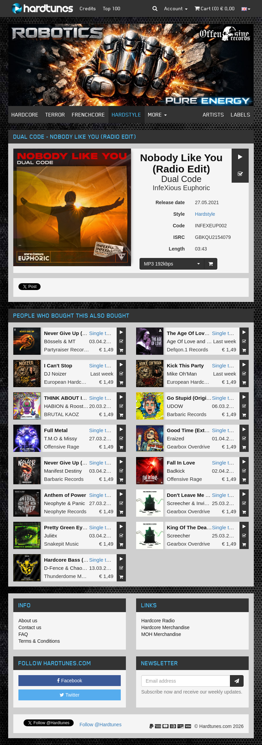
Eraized (175, 438)
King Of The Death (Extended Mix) (208, 527)
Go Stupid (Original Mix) (196, 398)
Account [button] (176, 8)
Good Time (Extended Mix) (199, 430)
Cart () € (214, 8)
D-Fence (54, 568)
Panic (78, 503)
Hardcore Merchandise (165, 627)
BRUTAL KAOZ (61, 414)
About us (27, 620)
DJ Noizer (55, 374)
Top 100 (111, 8)
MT (72, 341)
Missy (70, 438)
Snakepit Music (61, 544)
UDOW (175, 406)
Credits (88, 8)
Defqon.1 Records (187, 349)
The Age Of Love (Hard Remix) (204, 333)
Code (179, 225)
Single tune (102, 333)
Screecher (178, 503)
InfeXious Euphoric (181, 188)
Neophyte (55, 503)
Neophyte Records (65, 511)
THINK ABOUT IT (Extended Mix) (83, 398)
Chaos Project (86, 568)
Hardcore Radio (158, 620)
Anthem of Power (65, 495)
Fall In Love (181, 463)
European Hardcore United (74, 382)
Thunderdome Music (67, 576)
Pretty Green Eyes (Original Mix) (83, 527)
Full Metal (56, 430)
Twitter (69, 695)
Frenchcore (88, 114)
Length (177, 249)
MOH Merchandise (161, 634)
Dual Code (181, 179)
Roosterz (80, 406)
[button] (155, 8)
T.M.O (51, 438)
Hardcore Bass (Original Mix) (79, 560)
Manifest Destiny (63, 471)
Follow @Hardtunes (100, 724)
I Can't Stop (58, 365)
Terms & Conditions (39, 641)
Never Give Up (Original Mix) (78, 333)
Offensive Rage (61, 447)
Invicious (206, 503)
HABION (54, 406)
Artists (213, 114)
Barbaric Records (186, 414)
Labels (240, 114)
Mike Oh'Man (182, 374)
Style (179, 214)
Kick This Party (185, 365)
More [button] (157, 114)
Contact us (29, 627)
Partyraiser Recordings (70, 349)
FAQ (23, 634)
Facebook (69, 680)
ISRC (179, 237)
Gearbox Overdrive (188, 447)
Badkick (176, 471)
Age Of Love (181, 341)
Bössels (53, 341)
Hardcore (25, 114)
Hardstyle (126, 114)
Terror (55, 114)
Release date (170, 202)
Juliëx (50, 535)
